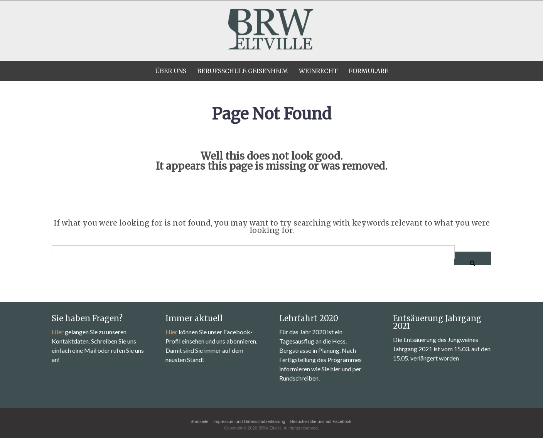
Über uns (170, 71)
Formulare (368, 71)
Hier (58, 331)
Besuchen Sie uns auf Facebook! (321, 421)
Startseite (199, 421)
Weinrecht (318, 71)
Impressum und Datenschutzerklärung (249, 421)
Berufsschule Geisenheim (242, 71)
